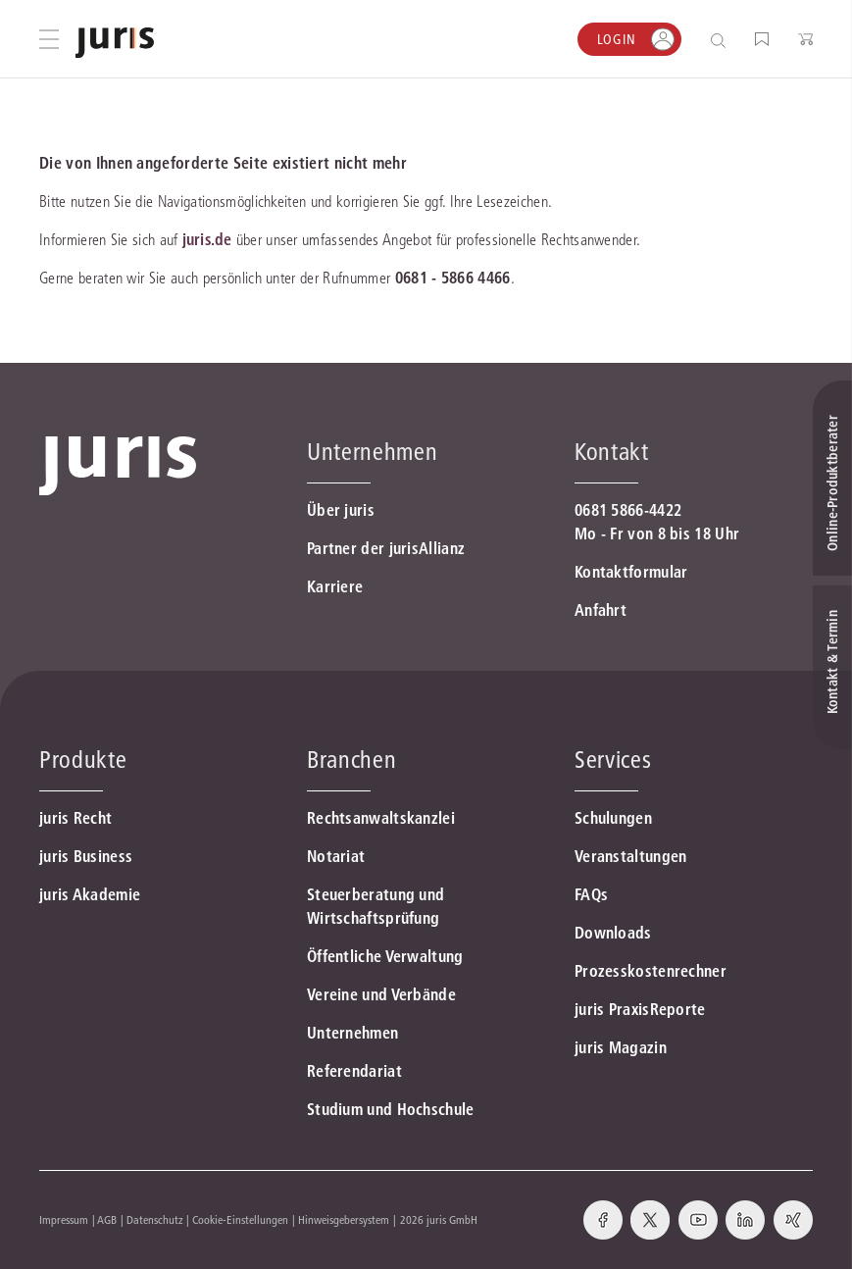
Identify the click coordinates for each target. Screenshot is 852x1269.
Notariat (336, 856)
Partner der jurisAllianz (386, 548)
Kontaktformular (631, 572)
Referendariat (354, 1071)
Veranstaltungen (631, 856)
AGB (107, 1219)
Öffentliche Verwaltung (385, 956)
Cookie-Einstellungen (240, 1219)
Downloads (613, 932)
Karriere (335, 586)
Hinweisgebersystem (343, 1219)
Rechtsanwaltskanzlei (381, 818)
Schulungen (613, 818)
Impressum (63, 1219)
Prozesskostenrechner (651, 971)
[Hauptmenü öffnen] (49, 39)
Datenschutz (154, 1219)
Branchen (351, 759)
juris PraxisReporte (640, 1009)
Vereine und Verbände (381, 994)
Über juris (341, 510)
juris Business (85, 856)
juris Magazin (621, 1047)
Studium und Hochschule (391, 1109)
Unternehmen (352, 1032)
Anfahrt (600, 610)
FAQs (591, 894)
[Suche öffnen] (722, 39)
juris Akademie (89, 894)
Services (613, 759)
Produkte (82, 759)
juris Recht (75, 818)
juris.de (206, 239)
